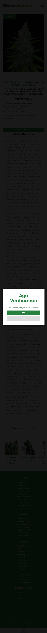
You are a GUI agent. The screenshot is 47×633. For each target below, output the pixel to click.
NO (23, 318)
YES (23, 312)
